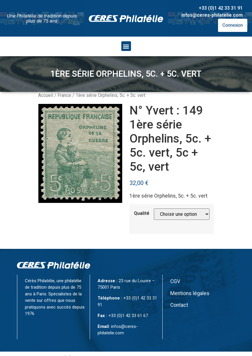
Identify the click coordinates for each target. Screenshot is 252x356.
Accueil (45, 95)
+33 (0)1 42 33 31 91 (221, 8)
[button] (126, 46)
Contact (179, 305)
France (64, 95)
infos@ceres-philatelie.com (212, 15)
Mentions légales (190, 293)
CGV (175, 281)
